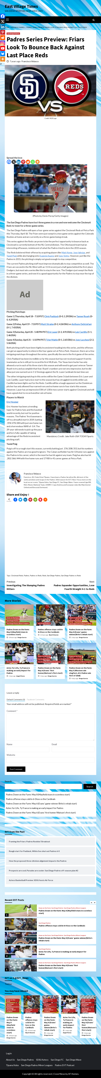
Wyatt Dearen (53, 635)
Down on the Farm (13, 618)
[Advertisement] (50, 139)
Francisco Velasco (30, 61)
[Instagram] (2, 43)
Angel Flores (20, 676)
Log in (9, 1053)
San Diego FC (57, 1059)
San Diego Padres (13, 33)
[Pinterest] (23, 162)
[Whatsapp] (33, 162)
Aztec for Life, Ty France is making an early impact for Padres (18, 670)
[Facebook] (9, 162)
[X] (14, 162)
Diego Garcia (22, 637)
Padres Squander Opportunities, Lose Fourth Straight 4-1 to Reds (72, 585)
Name (9, 744)
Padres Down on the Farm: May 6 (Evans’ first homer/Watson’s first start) (50, 670)
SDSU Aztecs (42, 1059)
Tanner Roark (83, 316)
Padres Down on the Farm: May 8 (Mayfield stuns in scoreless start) (18, 632)
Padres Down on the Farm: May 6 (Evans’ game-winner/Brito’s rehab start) (81, 632)
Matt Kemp (66, 252)
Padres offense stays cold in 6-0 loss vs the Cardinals (50, 630)
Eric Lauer (52, 332)
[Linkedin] (18, 162)
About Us (10, 1059)
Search (8, 781)
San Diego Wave (73, 1059)
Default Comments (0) (16, 699)
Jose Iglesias (79, 252)
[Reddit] (28, 162)
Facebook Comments (35, 699)
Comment (12, 711)
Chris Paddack (51, 316)
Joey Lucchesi (82, 339)
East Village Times (21, 6)
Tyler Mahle (52, 339)
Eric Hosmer (12, 402)
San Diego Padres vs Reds (71, 575)
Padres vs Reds (36, 575)
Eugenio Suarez (47, 255)
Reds (44, 575)
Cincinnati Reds (17, 575)
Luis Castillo (81, 332)
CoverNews (59, 1074)
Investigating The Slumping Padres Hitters (28, 585)
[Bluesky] (2, 53)
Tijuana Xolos (12, 1065)
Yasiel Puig (12, 255)
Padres (26, 575)
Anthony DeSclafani (81, 324)
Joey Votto (64, 255)
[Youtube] (2, 48)
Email (54, 744)
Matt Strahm (47, 324)
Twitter (8, 984)
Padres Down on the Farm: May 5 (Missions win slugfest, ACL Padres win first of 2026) (80, 672)
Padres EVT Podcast (64, 1065)
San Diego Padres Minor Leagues (18, 623)
